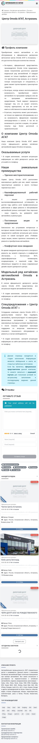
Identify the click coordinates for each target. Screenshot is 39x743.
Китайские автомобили (18, 10)
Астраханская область (9, 12)
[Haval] (14, 707)
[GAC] (26, 710)
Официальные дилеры (10, 464)
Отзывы (7, 389)
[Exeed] (35, 707)
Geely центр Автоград (10, 560)
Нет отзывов (14, 509)
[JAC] (22, 714)
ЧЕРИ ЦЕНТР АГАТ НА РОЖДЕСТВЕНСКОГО (19, 613)
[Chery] (8, 707)
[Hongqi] (4, 717)
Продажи (33, 467)
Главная (5, 10)
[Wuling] (13, 710)
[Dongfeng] (24, 707)
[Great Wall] (20, 710)
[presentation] (16, 451)
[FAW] (19, 707)
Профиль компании (14, 47)
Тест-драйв (15, 470)
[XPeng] (3, 714)
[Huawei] (33, 714)
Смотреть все (19, 641)
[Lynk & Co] (16, 714)
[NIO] (30, 710)
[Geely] (3, 707)
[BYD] (30, 707)
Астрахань (21, 12)
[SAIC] (8, 710)
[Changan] (10, 714)
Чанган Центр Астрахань (11, 507)
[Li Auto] (27, 714)
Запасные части (20, 467)
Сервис (5, 470)
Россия (29, 10)
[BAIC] (3, 710)
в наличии (6, 467)
